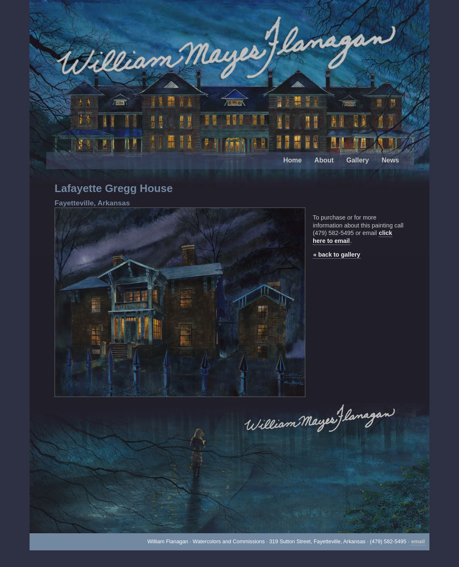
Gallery (357, 160)
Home (292, 160)
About (324, 160)
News (390, 160)
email (418, 541)
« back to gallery (336, 254)
